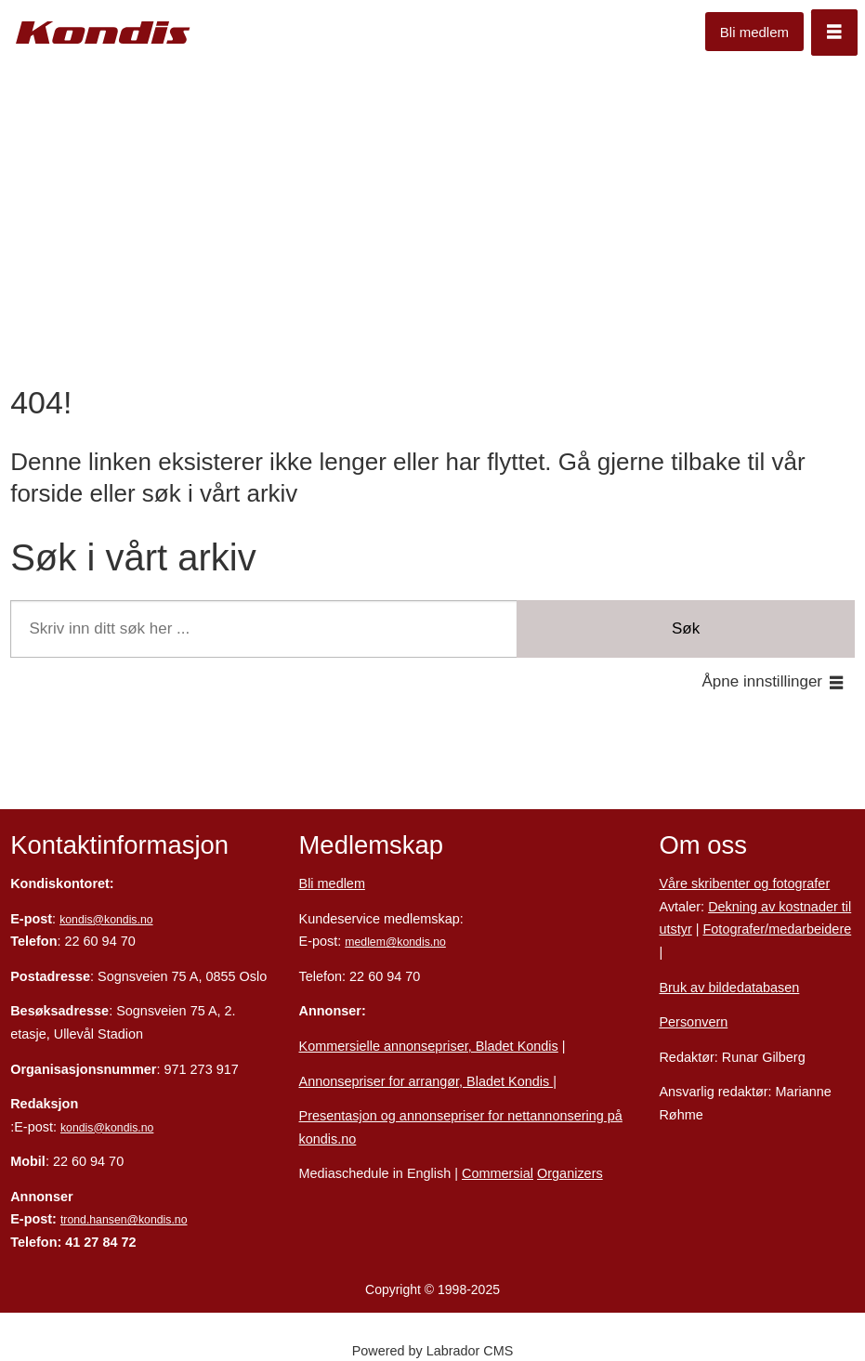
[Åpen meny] (834, 32)
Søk (686, 628)
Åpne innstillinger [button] (762, 681)
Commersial (497, 1173)
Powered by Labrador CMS (433, 1350)
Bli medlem (754, 32)
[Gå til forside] (103, 33)
